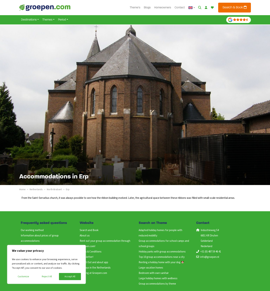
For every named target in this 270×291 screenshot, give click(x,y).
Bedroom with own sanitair (154, 273)
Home (22, 189)
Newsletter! (86, 257)
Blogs (147, 7)
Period (62, 19)
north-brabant (54, 189)
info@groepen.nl (209, 257)
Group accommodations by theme (157, 284)
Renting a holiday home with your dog (161, 262)
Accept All (70, 276)
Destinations (29, 19)
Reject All (47, 276)
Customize (23, 276)
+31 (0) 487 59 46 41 (210, 252)
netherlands (36, 189)
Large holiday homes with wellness (158, 278)
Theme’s (135, 7)
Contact (180, 7)
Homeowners (162, 7)
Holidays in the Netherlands (95, 268)
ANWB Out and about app (94, 262)
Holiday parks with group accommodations (162, 252)
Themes (47, 19)
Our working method (32, 230)
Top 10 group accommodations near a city (162, 257)
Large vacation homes (151, 268)
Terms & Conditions (90, 252)
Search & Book (234, 7)
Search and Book (89, 230)
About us (85, 235)
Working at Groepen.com (93, 273)
